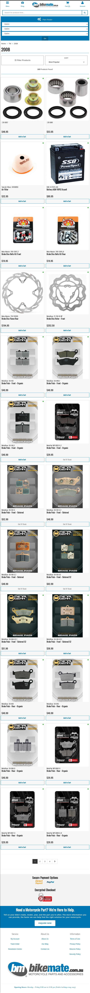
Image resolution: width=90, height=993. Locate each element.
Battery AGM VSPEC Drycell (57, 189)
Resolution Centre (15, 949)
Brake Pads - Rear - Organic (12, 706)
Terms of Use (75, 939)
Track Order (15, 944)
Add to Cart (22, 136)
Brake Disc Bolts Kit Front (11, 254)
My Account (15, 939)
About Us (45, 939)
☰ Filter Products (22, 60)
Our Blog (45, 944)
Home (3, 44)
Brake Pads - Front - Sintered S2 (59, 577)
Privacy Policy (75, 944)
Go (45, 38)
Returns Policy (75, 949)
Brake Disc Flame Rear (10, 318)
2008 (16, 44)
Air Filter (5, 189)
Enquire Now (45, 923)
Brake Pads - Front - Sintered (13, 512)
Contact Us (45, 949)
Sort (66, 58)
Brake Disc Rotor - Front (56, 318)
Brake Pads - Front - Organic (12, 383)
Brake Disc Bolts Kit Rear (56, 254)
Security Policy (75, 954)
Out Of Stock (67, 459)
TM (10, 44)
